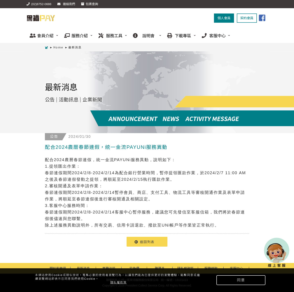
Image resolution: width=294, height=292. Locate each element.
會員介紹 (42, 35)
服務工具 (111, 35)
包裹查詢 (89, 4)
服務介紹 (76, 35)
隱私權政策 (118, 282)
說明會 (145, 35)
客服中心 (214, 35)
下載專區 (180, 35)
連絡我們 (66, 4)
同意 (241, 280)
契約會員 (246, 18)
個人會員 (224, 18)
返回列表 (145, 241)
